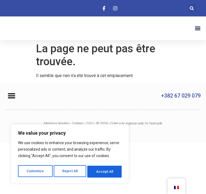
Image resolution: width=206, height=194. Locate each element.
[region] (70, 155)
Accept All (105, 171)
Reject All (71, 171)
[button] (192, 19)
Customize (35, 171)
